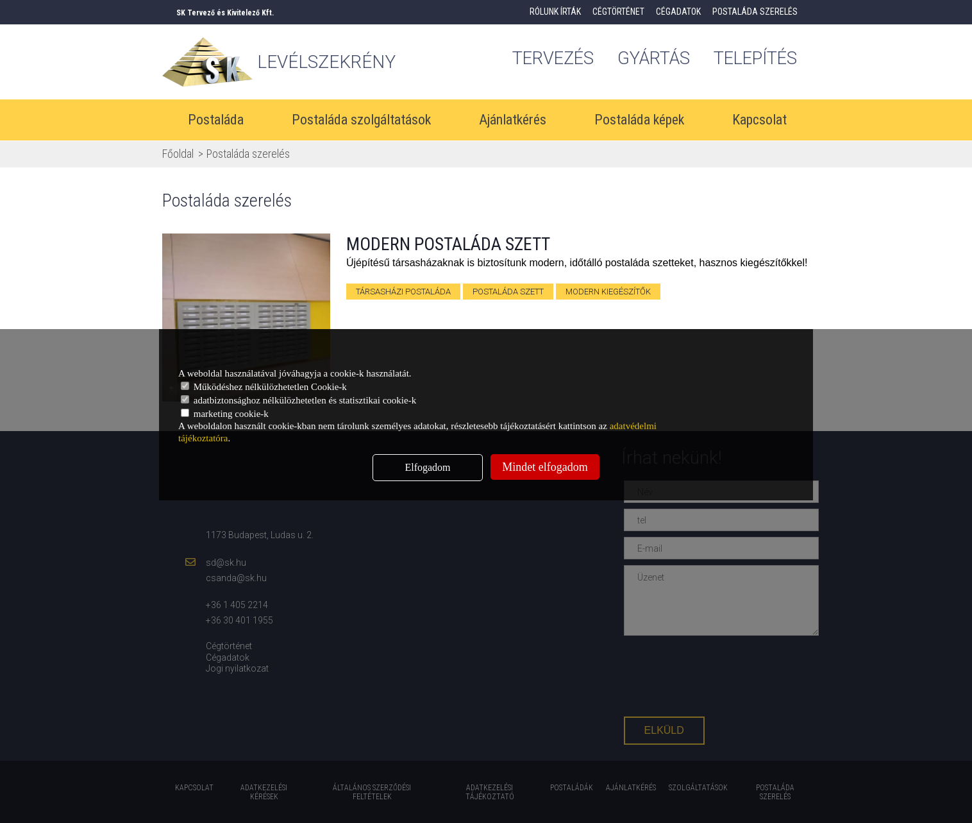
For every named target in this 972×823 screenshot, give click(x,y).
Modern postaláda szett (448, 244)
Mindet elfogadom (544, 467)
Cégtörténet (618, 11)
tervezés (548, 59)
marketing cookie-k (225, 414)
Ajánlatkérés (512, 120)
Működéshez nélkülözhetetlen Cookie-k (264, 387)
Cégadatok (678, 11)
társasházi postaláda (403, 291)
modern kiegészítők (608, 291)
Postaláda (216, 120)
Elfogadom (427, 467)
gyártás (652, 59)
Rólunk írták (555, 11)
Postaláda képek (639, 120)
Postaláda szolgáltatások (361, 120)
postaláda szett (508, 291)
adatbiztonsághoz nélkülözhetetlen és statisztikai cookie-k (298, 400)
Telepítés (758, 59)
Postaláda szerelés (755, 11)
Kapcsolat (759, 120)
